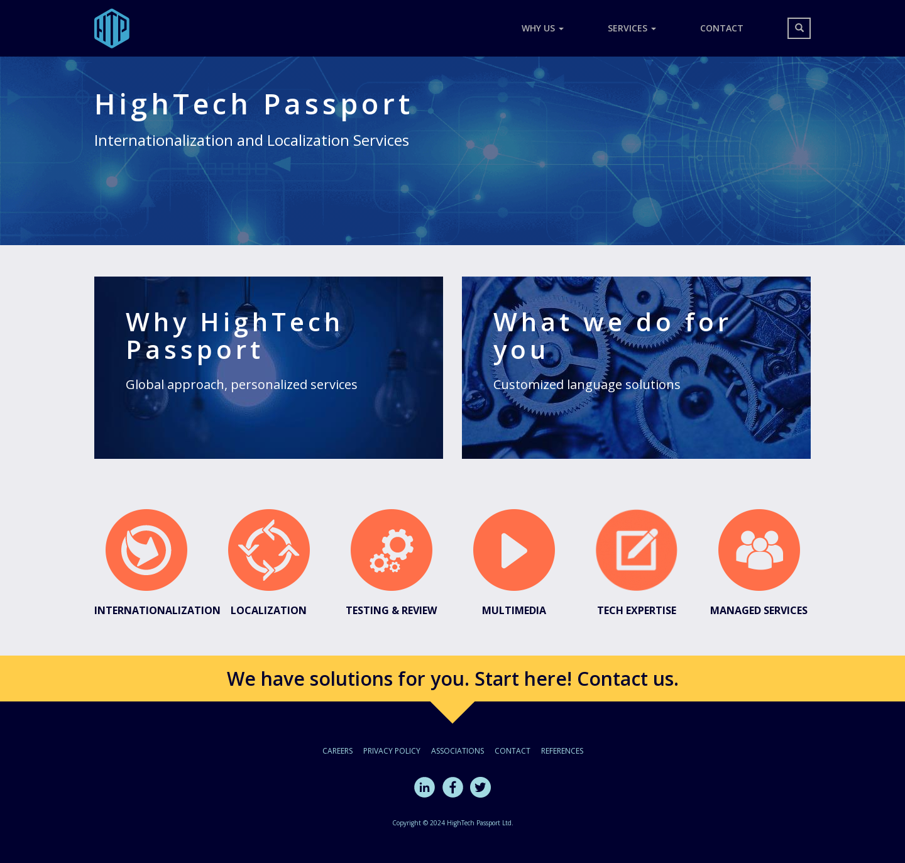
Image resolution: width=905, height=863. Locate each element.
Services (632, 28)
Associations (457, 750)
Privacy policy (391, 750)
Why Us (543, 28)
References (562, 750)
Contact (721, 28)
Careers (337, 750)
